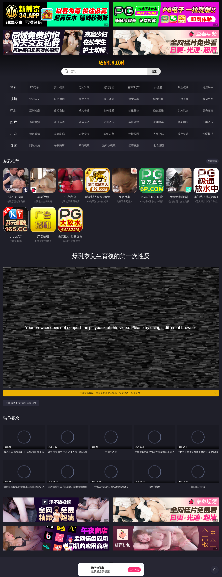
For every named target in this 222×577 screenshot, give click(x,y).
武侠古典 (109, 134)
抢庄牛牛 (208, 87)
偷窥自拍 (34, 122)
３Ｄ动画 (109, 99)
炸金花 (158, 87)
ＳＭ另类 (208, 99)
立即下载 (134, 569)
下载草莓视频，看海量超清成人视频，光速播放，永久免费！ (148, 393)
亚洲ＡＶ (34, 99)
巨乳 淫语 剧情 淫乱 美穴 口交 (21, 403)
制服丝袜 (133, 110)
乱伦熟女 (183, 110)
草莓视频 (84, 145)
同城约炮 (34, 145)
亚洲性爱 (34, 110)
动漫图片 (109, 122)
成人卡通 (84, 110)
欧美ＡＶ (84, 99)
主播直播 (183, 99)
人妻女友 (84, 134)
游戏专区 (109, 87)
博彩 (13, 87)
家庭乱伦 (59, 134)
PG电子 (34, 87)
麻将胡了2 (134, 87)
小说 (13, 133)
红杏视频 (133, 145)
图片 (13, 122)
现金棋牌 (183, 87)
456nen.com (111, 63)
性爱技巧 (208, 134)
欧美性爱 (109, 110)
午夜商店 (59, 145)
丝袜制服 (158, 99)
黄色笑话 (183, 134)
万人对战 (84, 87)
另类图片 (208, 122)
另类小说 (158, 134)
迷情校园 (133, 134)
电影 (13, 110)
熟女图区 (183, 122)
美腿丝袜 (133, 122)
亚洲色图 (59, 122)
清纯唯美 (158, 122)
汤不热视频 (108, 145)
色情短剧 (158, 145)
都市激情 (34, 134)
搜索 (154, 71)
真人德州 (59, 87)
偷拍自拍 (59, 110)
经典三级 (158, 110)
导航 (13, 145)
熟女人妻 (133, 99)
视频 (13, 99)
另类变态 (208, 110)
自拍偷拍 (59, 99)
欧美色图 (84, 122)
